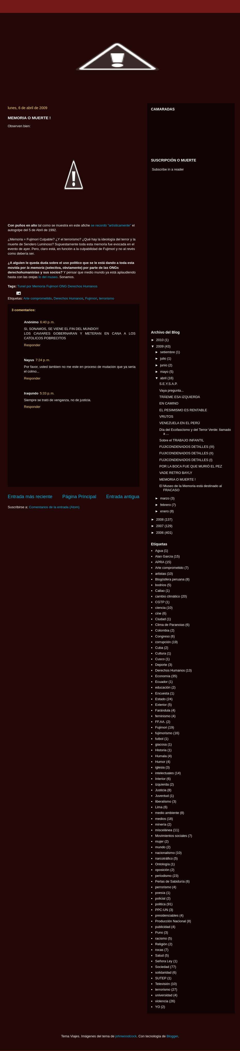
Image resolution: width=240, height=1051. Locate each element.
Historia (160, 750)
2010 (160, 340)
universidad (163, 995)
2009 (160, 346)
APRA (159, 562)
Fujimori (52, 286)
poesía (160, 893)
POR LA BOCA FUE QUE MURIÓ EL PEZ (190, 466)
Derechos (75, 286)
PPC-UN (161, 910)
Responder (32, 345)
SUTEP (160, 978)
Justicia (160, 790)
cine (158, 613)
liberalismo (163, 801)
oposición (162, 870)
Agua (159, 551)
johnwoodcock (126, 1036)
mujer (159, 841)
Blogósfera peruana (169, 579)
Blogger (172, 1036)
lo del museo (48, 277)
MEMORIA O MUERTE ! (177, 479)
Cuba (159, 648)
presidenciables (166, 915)
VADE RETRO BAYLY (175, 473)
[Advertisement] (166, 252)
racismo (161, 938)
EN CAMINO (168, 403)
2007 (160, 526)
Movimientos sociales (171, 836)
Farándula (162, 710)
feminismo (162, 716)
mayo (164, 372)
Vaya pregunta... (171, 390)
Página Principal (79, 496)
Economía (162, 676)
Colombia (162, 630)
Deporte (161, 665)
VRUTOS (166, 416)
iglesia (160, 767)
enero (165, 511)
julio (163, 358)
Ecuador (161, 682)
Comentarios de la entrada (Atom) (54, 507)
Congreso (162, 636)
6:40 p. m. (47, 322)
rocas (159, 950)
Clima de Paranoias (169, 625)
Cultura (160, 653)
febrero (166, 505)
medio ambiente (167, 813)
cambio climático (167, 596)
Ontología (162, 864)
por (29, 286)
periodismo (163, 876)
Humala (161, 756)
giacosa (161, 744)
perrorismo (163, 887)
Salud (159, 955)
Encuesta (162, 693)
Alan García (164, 556)
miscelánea (163, 830)
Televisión (162, 984)
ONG (63, 286)
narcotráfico (164, 858)
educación (162, 687)
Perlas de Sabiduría (170, 881)
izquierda (162, 784)
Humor (160, 762)
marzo (165, 498)
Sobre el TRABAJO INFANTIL (181, 440)
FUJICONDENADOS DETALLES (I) (185, 460)
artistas (160, 574)
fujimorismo (163, 733)
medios (160, 819)
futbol (159, 739)
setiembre (168, 352)
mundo (160, 847)
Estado (160, 699)
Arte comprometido (37, 298)
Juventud (162, 796)
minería (160, 824)
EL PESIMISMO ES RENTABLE (183, 410)
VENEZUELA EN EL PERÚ (179, 423)
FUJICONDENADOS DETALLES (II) (186, 453)
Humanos (90, 286)
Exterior (161, 705)
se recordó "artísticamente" (111, 225)
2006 (160, 533)
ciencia (160, 608)
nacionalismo (165, 853)
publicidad (162, 927)
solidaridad (163, 972)
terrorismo (106, 298)
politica (160, 904)
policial (160, 898)
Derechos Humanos (68, 298)
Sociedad (162, 967)
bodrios (160, 585)
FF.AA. (160, 722)
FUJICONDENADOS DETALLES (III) (186, 447)
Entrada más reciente (30, 496)
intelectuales (164, 773)
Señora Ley (163, 961)
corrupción (163, 642)
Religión (161, 944)
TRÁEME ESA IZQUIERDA (179, 397)
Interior (160, 779)
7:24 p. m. (43, 360)
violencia (161, 1001)
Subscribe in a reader (168, 169)
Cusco (160, 659)
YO (157, 1007)
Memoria (38, 286)
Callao (160, 591)
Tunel (21, 286)
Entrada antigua (122, 496)
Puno (159, 932)
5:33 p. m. (47, 393)
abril (163, 378)
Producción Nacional (170, 921)
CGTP (159, 602)
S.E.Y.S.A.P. (168, 384)
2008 (160, 519)
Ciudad (160, 619)
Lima (158, 807)
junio (164, 365)
